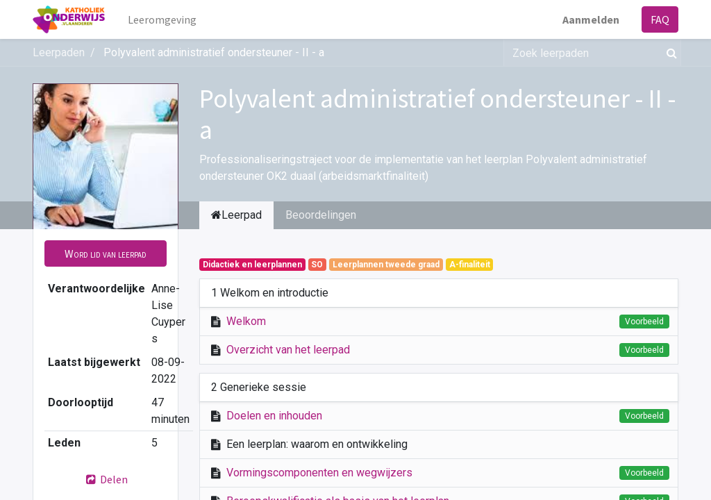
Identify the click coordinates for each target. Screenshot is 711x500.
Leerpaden (59, 52)
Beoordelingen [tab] (320, 215)
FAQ (660, 19)
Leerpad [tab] (236, 215)
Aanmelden (590, 19)
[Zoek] (669, 53)
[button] (105, 253)
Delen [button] (105, 479)
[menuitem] (162, 19)
